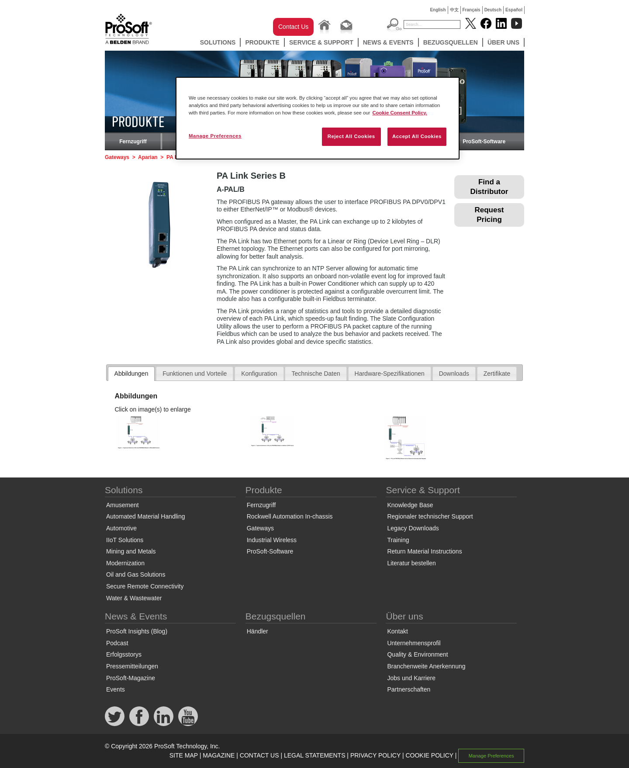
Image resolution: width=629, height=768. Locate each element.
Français (471, 9)
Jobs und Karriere (411, 678)
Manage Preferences (491, 755)
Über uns (503, 42)
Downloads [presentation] (454, 373)
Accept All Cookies (417, 136)
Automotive (121, 528)
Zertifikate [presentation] (497, 373)
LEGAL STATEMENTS (315, 755)
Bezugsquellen (450, 42)
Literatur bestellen (411, 563)
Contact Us (293, 26)
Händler (257, 631)
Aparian (148, 157)
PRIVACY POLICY (375, 755)
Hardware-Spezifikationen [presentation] (390, 373)
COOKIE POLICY (429, 755)
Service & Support (321, 42)
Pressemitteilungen (132, 666)
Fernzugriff (133, 141)
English (438, 9)
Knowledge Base (410, 505)
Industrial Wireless (272, 539)
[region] (318, 118)
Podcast (117, 643)
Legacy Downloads (413, 528)
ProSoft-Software (484, 141)
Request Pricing (489, 215)
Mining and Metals (131, 551)
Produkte (262, 42)
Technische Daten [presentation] (315, 373)
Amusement (122, 505)
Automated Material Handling (145, 516)
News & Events (388, 42)
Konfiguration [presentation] (259, 373)
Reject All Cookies (351, 136)
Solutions (218, 42)
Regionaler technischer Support (430, 516)
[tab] (131, 374)
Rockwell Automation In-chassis (290, 516)
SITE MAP (183, 755)
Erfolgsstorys (124, 654)
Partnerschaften (408, 689)
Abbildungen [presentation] (131, 373)
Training (398, 539)
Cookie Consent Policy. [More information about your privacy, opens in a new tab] (399, 112)
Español (513, 9)
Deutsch (492, 9)
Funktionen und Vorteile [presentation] (194, 373)
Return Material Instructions (424, 551)
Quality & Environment (417, 654)
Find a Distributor (489, 187)
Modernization (125, 563)
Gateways (117, 157)
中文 (454, 9)
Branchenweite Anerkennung (426, 666)
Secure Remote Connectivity (144, 586)
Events (115, 689)
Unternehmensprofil (413, 643)
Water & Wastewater (134, 598)
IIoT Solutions (124, 539)
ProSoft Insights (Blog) (136, 631)
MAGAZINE (219, 755)
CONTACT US (259, 755)
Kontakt (397, 631)
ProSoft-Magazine (130, 678)
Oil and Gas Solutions (135, 574)
